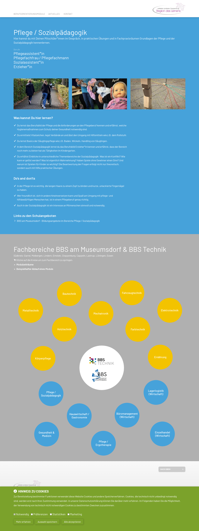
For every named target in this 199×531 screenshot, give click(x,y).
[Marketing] (68, 514)
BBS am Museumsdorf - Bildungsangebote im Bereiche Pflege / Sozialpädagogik (57, 220)
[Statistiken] (51, 514)
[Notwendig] (14, 514)
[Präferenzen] (32, 514)
